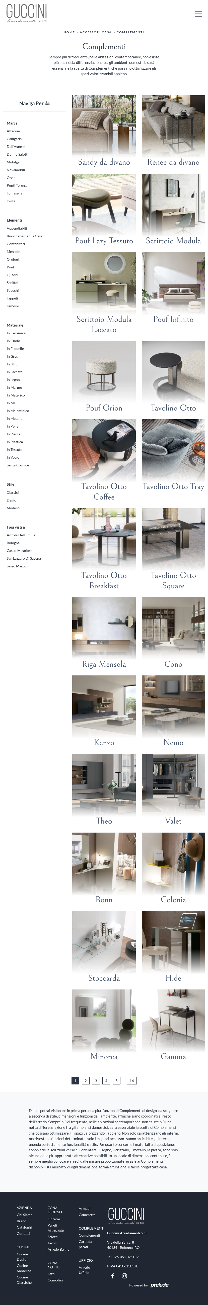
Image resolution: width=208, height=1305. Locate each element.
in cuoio (13, 341)
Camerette (87, 1215)
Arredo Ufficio (84, 1269)
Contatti (23, 1233)
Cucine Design (22, 1256)
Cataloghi (24, 1227)
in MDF (13, 403)
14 (131, 1080)
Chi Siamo (25, 1215)
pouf (10, 267)
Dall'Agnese (16, 146)
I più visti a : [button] (17, 527)
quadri (12, 274)
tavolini (13, 306)
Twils (11, 201)
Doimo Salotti (17, 154)
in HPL (12, 364)
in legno (13, 379)
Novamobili (16, 170)
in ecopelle (15, 348)
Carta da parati (85, 1244)
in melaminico (18, 411)
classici (13, 492)
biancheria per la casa (24, 236)
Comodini (55, 1280)
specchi (13, 290)
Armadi (85, 1208)
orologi (13, 259)
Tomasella (14, 193)
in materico (16, 395)
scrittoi (12, 282)
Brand (21, 1221)
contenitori (16, 243)
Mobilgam (15, 162)
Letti (51, 1274)
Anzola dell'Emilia (21, 535)
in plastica (15, 442)
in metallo (15, 418)
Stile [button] (10, 484)
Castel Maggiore (19, 550)
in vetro (13, 457)
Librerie (54, 1219)
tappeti (12, 298)
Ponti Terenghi (18, 185)
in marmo (14, 387)
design (12, 500)
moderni (13, 508)
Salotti (53, 1236)
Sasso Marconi (18, 566)
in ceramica (16, 333)
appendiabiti (17, 228)
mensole (13, 251)
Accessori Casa (96, 32)
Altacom (13, 131)
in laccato (15, 372)
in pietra (13, 434)
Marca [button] (12, 123)
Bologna (13, 543)
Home (69, 32)
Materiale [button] (15, 325)
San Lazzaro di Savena (24, 558)
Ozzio (11, 177)
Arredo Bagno (59, 1249)
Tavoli (52, 1243)
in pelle (12, 426)
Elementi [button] (14, 220)
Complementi (130, 32)
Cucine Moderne (24, 1268)
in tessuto (14, 449)
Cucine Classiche (24, 1279)
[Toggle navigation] (198, 13)
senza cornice (18, 465)
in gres (12, 356)
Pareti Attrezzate (56, 1227)
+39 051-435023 (126, 1257)
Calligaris (14, 139)
